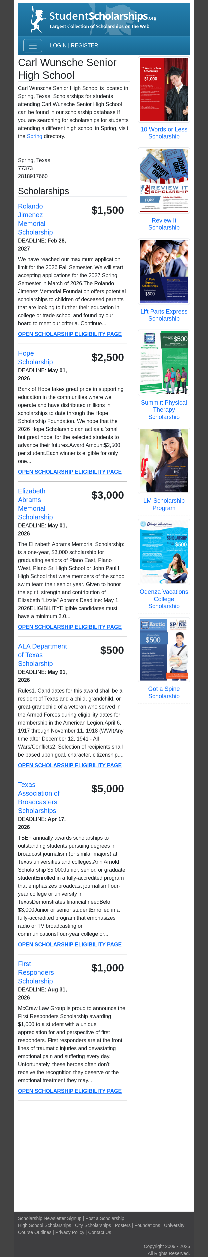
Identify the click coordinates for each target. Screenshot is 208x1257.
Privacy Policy (69, 1232)
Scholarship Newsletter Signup (50, 1218)
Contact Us (99, 1232)
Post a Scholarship (104, 1218)
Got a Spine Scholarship (164, 693)
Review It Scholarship (164, 224)
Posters (123, 1225)
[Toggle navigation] (32, 45)
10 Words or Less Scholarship (164, 133)
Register (84, 45)
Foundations (147, 1225)
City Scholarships (93, 1225)
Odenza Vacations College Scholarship (164, 598)
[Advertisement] (104, 1156)
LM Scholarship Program (164, 504)
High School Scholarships (44, 1225)
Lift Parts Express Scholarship (163, 315)
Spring (34, 136)
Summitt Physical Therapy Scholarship (164, 409)
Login (58, 45)
